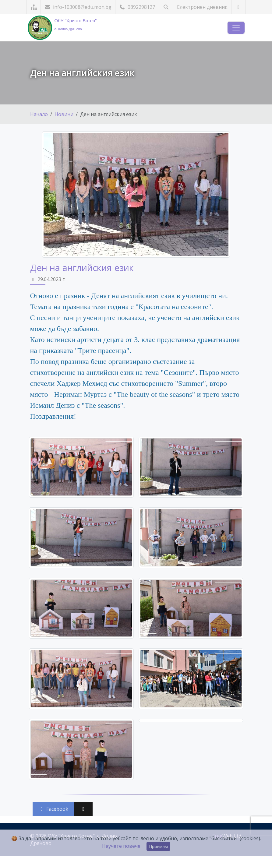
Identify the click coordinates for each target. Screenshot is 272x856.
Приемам (158, 846)
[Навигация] (236, 28)
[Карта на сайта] (34, 7)
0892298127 (137, 7)
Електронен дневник (202, 7)
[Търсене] (166, 7)
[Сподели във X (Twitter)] (83, 809)
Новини (64, 114)
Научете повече (121, 846)
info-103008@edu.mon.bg (77, 7)
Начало (39, 114)
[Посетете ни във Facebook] (238, 7)
